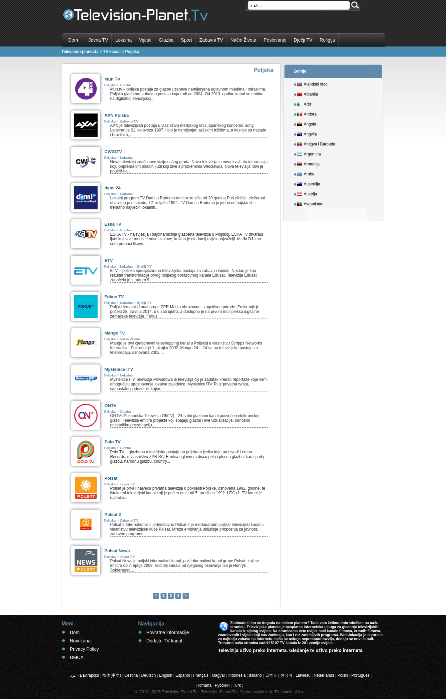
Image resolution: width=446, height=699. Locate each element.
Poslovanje (275, 40)
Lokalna (123, 40)
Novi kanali (81, 640)
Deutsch (148, 675)
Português (360, 675)
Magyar (218, 675)
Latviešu (302, 675)
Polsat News (117, 550)
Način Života (243, 40)
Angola (306, 123)
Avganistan (310, 203)
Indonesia (236, 675)
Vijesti (145, 40)
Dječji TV (303, 40)
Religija (327, 40)
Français (201, 675)
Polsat (111, 478)
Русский (222, 685)
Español (183, 675)
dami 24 (113, 187)
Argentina (309, 153)
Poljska (110, 85)
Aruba (305, 173)
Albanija (307, 93)
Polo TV (113, 441)
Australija (308, 183)
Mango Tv (115, 333)
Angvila (307, 133)
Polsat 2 (113, 514)
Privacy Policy (84, 649)
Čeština (131, 675)
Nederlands (324, 675)
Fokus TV (114, 296)
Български (89, 675)
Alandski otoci (312, 83)
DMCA (77, 657)
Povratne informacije (168, 632)
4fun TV (113, 79)
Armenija (308, 163)
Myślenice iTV (119, 369)
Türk (237, 685)
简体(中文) (111, 675)
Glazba (166, 40)
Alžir (304, 103)
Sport (186, 40)
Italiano (255, 675)
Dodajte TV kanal (164, 640)
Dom (73, 40)
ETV (109, 260)
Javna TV (98, 40)
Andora (307, 113)
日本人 (271, 675)
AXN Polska (117, 115)
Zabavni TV (211, 40)
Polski (342, 675)
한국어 (286, 675)
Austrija (307, 193)
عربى (72, 675)
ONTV (111, 405)
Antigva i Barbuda (316, 143)
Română (204, 685)
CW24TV (113, 151)
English (165, 675)
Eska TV (113, 224)
